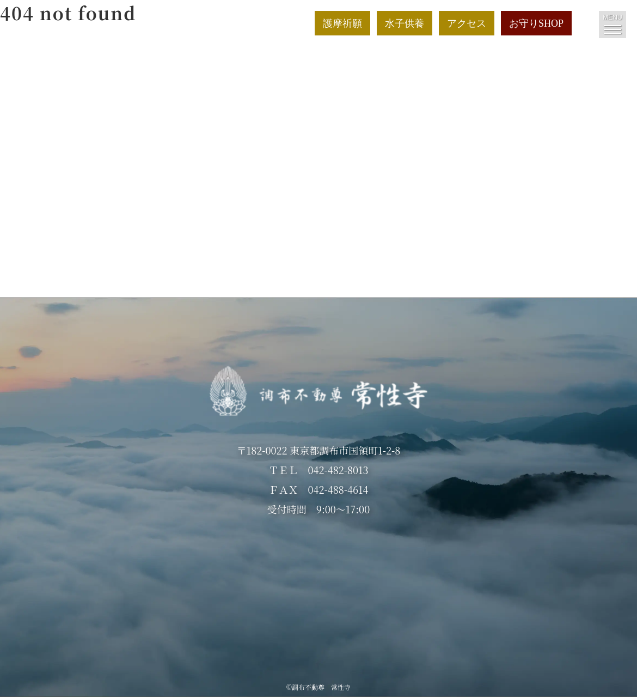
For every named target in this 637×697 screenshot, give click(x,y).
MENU (612, 24)
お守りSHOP (536, 23)
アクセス (466, 23)
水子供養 (404, 23)
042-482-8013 (338, 470)
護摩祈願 (342, 23)
